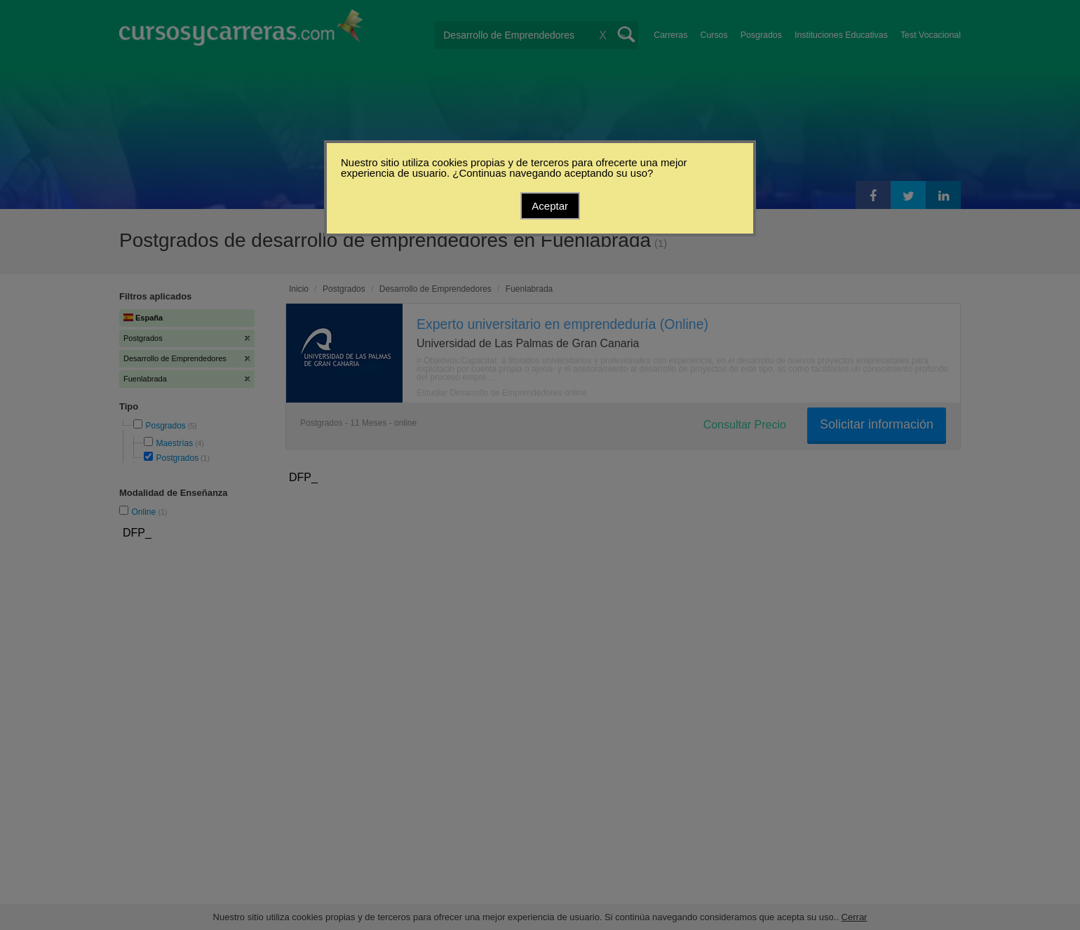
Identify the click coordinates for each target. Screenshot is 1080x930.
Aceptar (550, 206)
